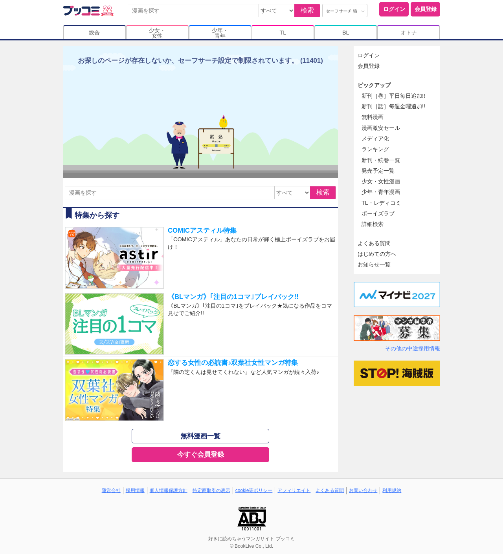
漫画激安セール (381, 128)
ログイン (394, 9)
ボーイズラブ (378, 213)
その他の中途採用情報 (412, 348)
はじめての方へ (377, 254)
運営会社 (111, 490)
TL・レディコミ (381, 203)
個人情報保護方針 (168, 490)
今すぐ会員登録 (200, 454)
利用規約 (391, 490)
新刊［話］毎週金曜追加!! (393, 106)
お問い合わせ (363, 490)
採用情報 (135, 490)
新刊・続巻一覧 (381, 160)
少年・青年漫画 (381, 192)
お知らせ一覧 (374, 264)
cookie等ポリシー (254, 490)
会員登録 (426, 9)
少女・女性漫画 (381, 181)
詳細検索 (373, 224)
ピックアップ (374, 85)
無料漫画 (373, 117)
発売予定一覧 (378, 171)
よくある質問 (374, 243)
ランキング (375, 149)
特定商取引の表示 (211, 490)
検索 (307, 10)
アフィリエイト (293, 490)
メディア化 (375, 138)
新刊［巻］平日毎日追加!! (393, 96)
